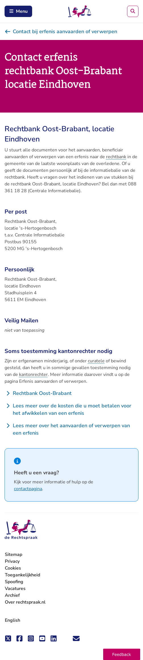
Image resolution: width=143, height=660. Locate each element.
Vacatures (15, 588)
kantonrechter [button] (33, 374)
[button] (121, 654)
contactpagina (28, 489)
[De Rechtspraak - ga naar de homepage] (21, 530)
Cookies (13, 568)
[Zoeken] (132, 11)
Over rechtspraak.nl (25, 602)
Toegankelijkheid (22, 575)
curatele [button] (96, 361)
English (12, 620)
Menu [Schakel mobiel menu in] (18, 11)
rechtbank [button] (116, 157)
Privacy (12, 561)
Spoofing (14, 582)
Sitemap (13, 554)
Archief (12, 595)
